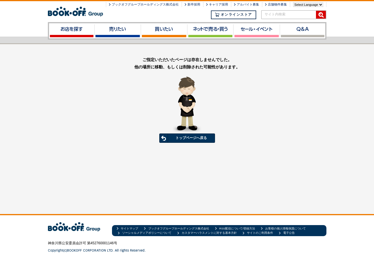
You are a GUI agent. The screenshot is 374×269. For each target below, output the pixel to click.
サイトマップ (129, 228)
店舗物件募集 (277, 4)
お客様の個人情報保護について (285, 228)
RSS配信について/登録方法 (237, 228)
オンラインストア (233, 15)
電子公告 (289, 232)
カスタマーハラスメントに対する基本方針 (209, 232)
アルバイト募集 (248, 4)
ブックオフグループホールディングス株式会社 (145, 4)
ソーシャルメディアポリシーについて (146, 232)
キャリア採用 (218, 4)
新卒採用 (193, 4)
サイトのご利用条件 (260, 232)
